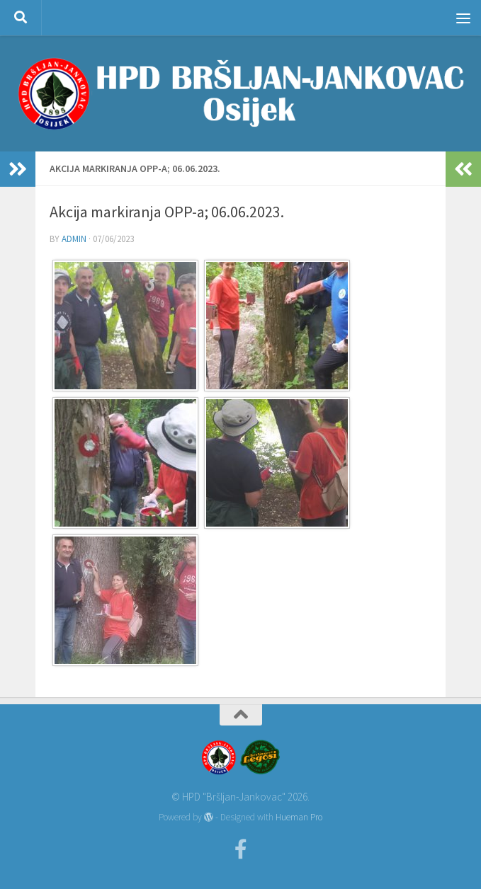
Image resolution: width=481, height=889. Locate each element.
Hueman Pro (299, 817)
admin (74, 239)
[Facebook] (241, 849)
